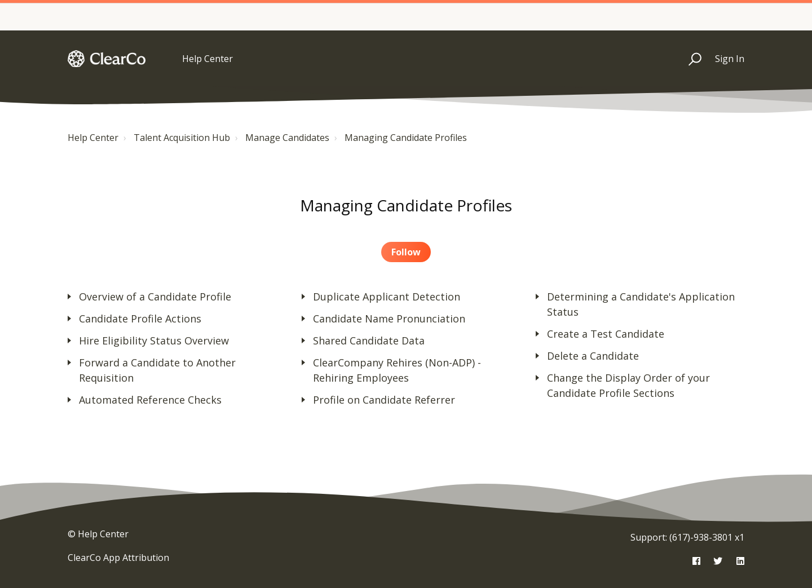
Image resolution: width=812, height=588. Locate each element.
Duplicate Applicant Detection (386, 296)
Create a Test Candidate (605, 334)
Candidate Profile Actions (140, 318)
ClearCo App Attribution (118, 557)
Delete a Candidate (593, 355)
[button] (689, 58)
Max (742, 12)
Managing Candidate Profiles (406, 137)
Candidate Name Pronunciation (389, 318)
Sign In (729, 58)
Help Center (93, 137)
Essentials (466, 12)
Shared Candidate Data (369, 340)
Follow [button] (406, 252)
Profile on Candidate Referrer (384, 399)
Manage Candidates (287, 137)
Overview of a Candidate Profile (155, 296)
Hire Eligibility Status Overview (154, 340)
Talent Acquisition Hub (182, 137)
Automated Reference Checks (150, 399)
